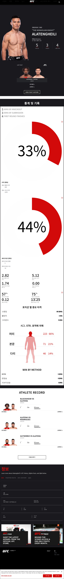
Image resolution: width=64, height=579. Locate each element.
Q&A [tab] (29, 478)
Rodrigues (25, 420)
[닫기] (61, 571)
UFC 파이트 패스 (47, 5)
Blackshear (25, 400)
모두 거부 (57, 575)
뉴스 (21, 5)
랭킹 (10, 5)
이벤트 (4, 5)
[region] (32, 574)
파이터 (15, 5)
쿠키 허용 (47, 575)
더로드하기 (32, 457)
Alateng (24, 402)
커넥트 (38, 5)
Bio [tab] (2, 478)
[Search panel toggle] (59, 5)
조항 (55, 553)
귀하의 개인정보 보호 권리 (6, 575)
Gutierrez (25, 437)
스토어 (55, 5)
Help (48, 551)
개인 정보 (56, 555)
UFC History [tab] (22, 478)
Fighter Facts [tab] (11, 478)
